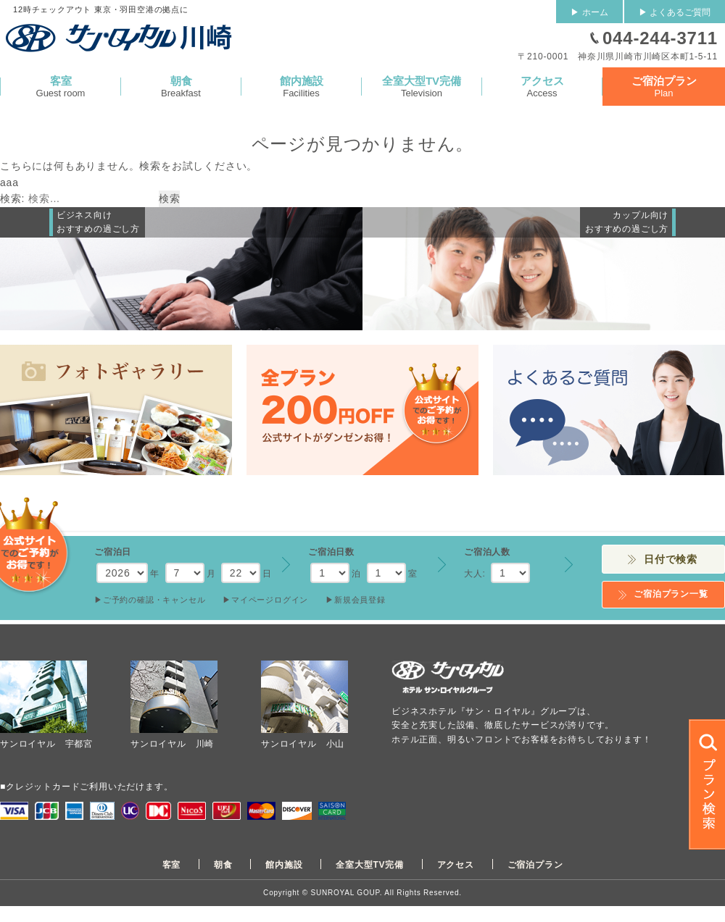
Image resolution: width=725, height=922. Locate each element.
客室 (171, 865)
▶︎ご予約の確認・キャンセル (149, 599)
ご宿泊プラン (535, 865)
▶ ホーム (589, 12)
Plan (663, 87)
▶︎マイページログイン (265, 599)
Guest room (60, 87)
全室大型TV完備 (370, 865)
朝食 (223, 865)
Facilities (301, 87)
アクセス (455, 865)
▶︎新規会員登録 (356, 599)
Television (421, 87)
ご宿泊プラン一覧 (671, 594)
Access (542, 87)
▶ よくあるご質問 (674, 12)
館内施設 (283, 865)
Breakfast (181, 87)
